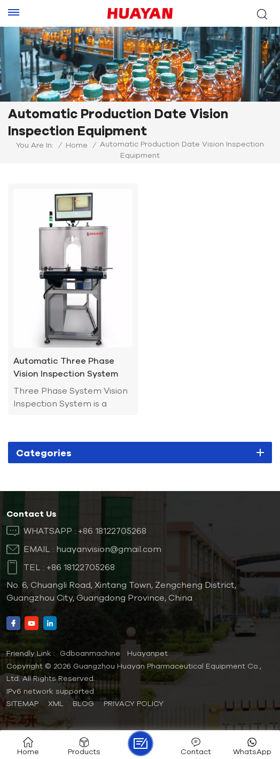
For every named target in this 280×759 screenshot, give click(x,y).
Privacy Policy (134, 703)
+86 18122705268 (112, 530)
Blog (83, 703)
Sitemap (22, 703)
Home (77, 145)
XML (56, 703)
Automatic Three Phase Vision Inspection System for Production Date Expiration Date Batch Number (65, 368)
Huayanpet (147, 653)
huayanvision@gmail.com (108, 549)
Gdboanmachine (90, 653)
